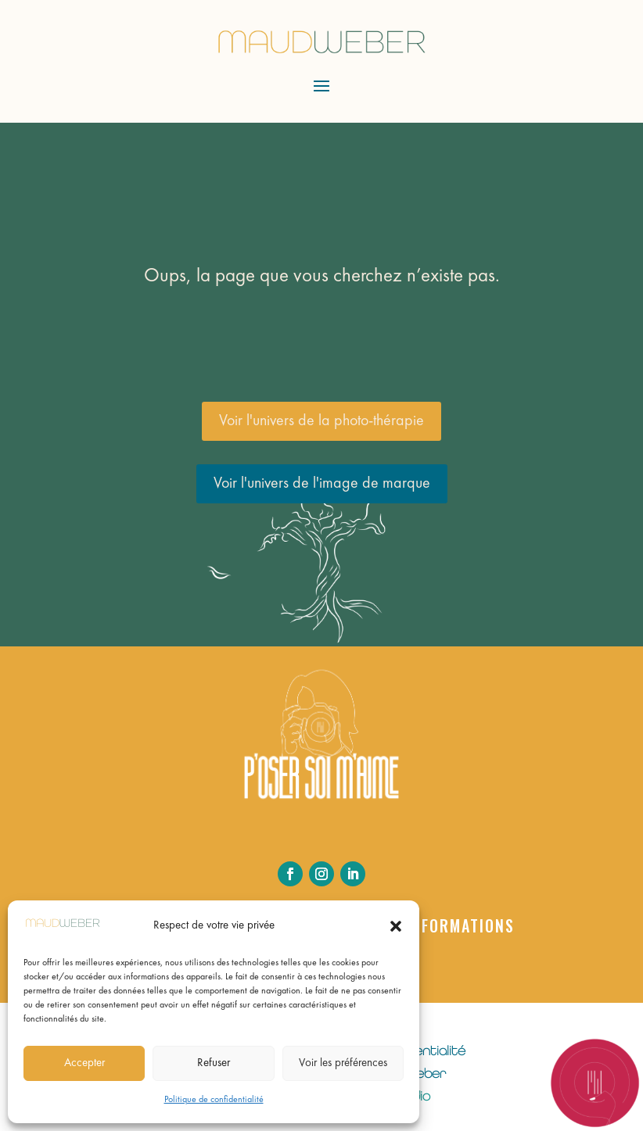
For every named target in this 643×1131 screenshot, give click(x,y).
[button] (396, 926)
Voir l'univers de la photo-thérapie (321, 421)
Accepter (84, 1063)
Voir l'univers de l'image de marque (322, 484)
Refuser (213, 1063)
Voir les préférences (343, 1063)
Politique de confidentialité (214, 1099)
